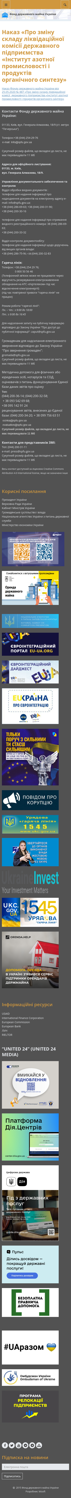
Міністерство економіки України (23, 525)
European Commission (16, 1022)
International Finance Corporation (23, 1018)
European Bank (11, 1026)
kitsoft (42, 1491)
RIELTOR (7, 1035)
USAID (6, 1013)
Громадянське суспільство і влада (23, 512)
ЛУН (4, 1030)
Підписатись (12, 1476)
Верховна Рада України (17, 504)
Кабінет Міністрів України (18, 508)
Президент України (14, 499)
